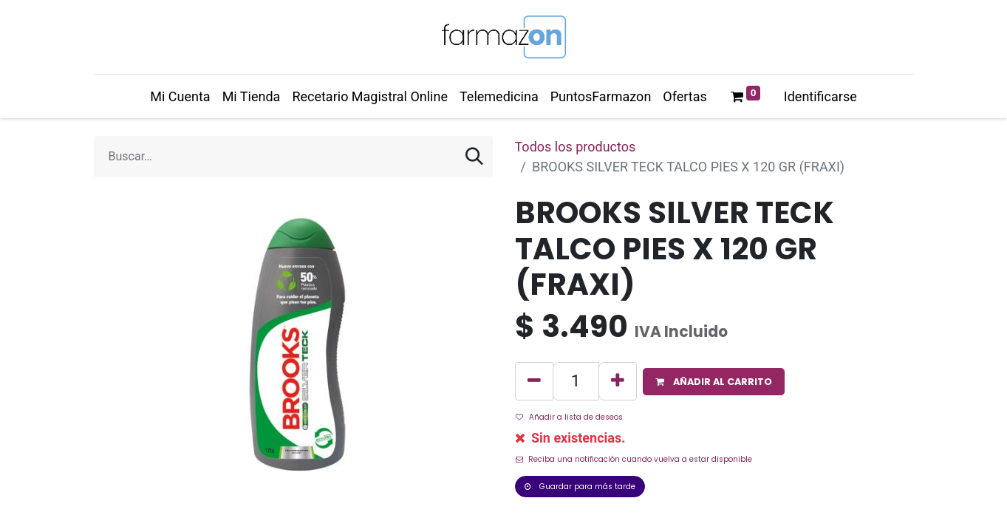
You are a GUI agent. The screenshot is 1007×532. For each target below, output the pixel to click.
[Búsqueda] (474, 156)
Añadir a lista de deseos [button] (569, 417)
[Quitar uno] (534, 381)
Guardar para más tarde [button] (580, 486)
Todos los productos (575, 146)
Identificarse (820, 96)
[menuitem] (180, 96)
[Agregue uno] (617, 381)
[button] (714, 381)
